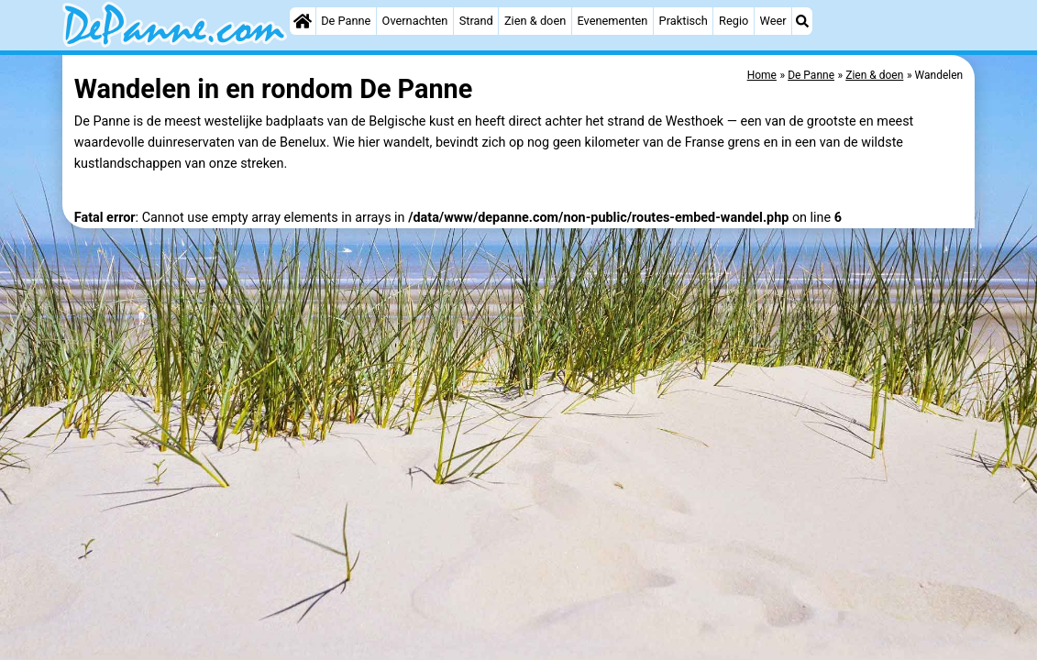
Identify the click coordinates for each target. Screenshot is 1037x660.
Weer (773, 21)
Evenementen (612, 21)
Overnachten (415, 21)
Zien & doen (535, 21)
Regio (733, 21)
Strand (476, 21)
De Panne (345, 21)
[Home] (302, 21)
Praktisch (683, 21)
